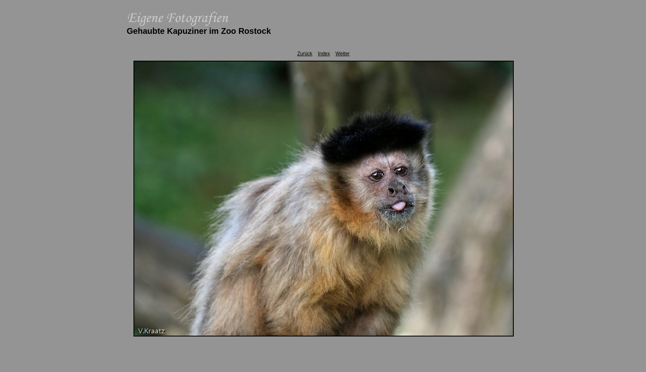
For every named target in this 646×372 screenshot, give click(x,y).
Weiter (342, 54)
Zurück (304, 54)
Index (324, 54)
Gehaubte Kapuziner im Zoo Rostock (199, 31)
